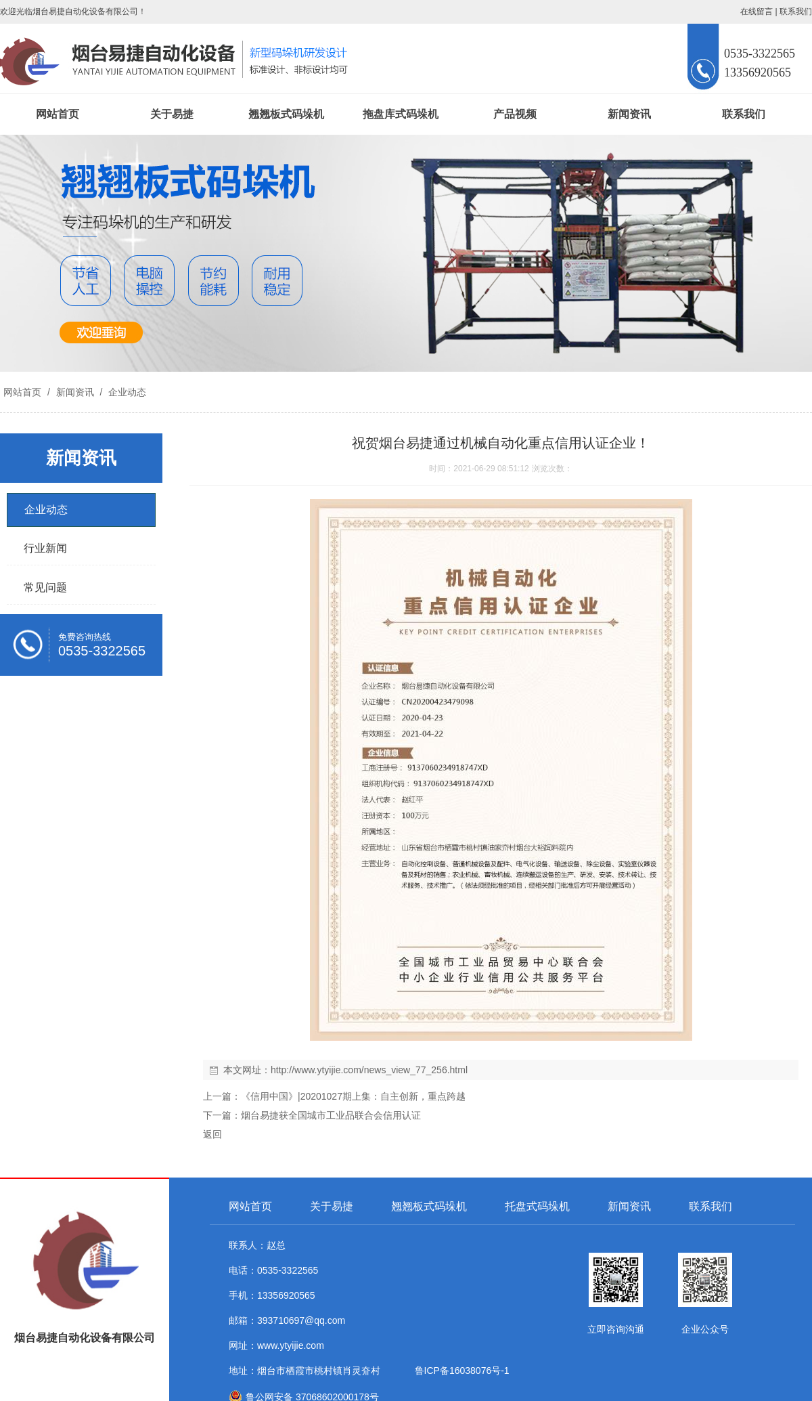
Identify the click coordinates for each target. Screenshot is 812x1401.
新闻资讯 (629, 114)
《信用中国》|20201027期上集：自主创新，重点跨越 (353, 1096)
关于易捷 (172, 114)
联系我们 (796, 11)
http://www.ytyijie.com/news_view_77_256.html (369, 1069)
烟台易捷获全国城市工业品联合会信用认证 (331, 1115)
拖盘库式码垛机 (400, 114)
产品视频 (515, 114)
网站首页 (57, 114)
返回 (212, 1134)
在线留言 (756, 11)
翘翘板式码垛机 (286, 114)
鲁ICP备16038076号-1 (459, 1370)
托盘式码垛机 (537, 1206)
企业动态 (126, 392)
